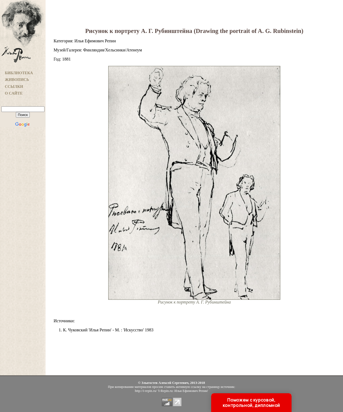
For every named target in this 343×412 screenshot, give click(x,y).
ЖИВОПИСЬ (17, 79)
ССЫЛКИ (14, 86)
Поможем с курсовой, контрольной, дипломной (251, 402)
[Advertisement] (22, 217)
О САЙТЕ (14, 93)
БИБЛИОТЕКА (19, 73)
